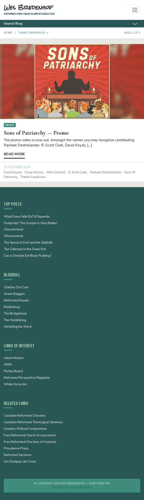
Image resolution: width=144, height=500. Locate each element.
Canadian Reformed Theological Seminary (33, 422)
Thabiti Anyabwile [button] (31, 33)
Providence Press (16, 449)
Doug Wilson (34, 172)
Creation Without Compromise (25, 429)
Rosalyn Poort (80, 487)
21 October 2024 (17, 167)
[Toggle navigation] (134, 10)
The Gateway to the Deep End (25, 249)
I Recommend (13, 230)
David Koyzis (13, 172)
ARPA (8, 365)
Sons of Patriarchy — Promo (36, 132)
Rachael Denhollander (105, 172)
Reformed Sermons (17, 455)
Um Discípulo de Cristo (20, 462)
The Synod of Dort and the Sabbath (28, 243)
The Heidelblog (15, 320)
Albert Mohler (14, 358)
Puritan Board (13, 371)
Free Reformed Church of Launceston (30, 435)
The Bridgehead (15, 314)
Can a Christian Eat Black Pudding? (27, 256)
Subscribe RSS (99, 483)
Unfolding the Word (17, 327)
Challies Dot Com (16, 287)
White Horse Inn (15, 384)
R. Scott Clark (77, 172)
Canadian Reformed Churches (25, 416)
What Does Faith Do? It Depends (27, 217)
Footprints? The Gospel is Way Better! (30, 223)
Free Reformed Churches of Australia (30, 442)
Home (8, 33)
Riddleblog (12, 307)
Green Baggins (14, 294)
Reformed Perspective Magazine (27, 378)
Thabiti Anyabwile (33, 177)
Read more (14, 154)
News (9, 125)
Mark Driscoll (56, 172)
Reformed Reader (16, 301)
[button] (47, 32)
